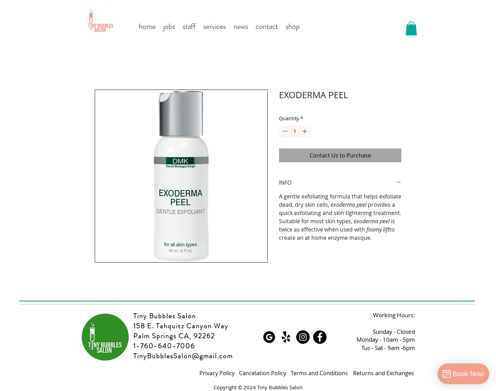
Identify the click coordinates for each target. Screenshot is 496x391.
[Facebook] (320, 337)
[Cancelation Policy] (262, 373)
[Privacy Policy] (217, 373)
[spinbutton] (295, 131)
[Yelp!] (286, 337)
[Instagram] (303, 337)
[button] (411, 28)
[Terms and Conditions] (319, 373)
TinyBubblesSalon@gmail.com (183, 356)
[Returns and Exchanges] (383, 373)
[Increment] (305, 131)
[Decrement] (284, 131)
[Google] (269, 337)
